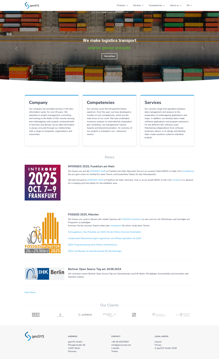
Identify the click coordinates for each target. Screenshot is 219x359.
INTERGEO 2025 (98, 171)
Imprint (158, 341)
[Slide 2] (98, 12)
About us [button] (174, 5)
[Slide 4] (109, 12)
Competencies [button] (155, 5)
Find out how (109, 56)
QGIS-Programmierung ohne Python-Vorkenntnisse (92, 244)
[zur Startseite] (32, 5)
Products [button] (121, 5)
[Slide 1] (93, 12)
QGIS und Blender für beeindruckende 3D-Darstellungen (95, 251)
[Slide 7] (126, 12)
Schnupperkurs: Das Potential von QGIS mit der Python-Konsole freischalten (104, 232)
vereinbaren (115, 225)
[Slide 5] (115, 12)
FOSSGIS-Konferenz (131, 219)
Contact (176, 180)
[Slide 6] (120, 12)
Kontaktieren (188, 171)
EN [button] (188, 5)
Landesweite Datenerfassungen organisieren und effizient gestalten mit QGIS (104, 238)
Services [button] (137, 5)
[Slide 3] (104, 12)
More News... (31, 292)
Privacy (158, 345)
